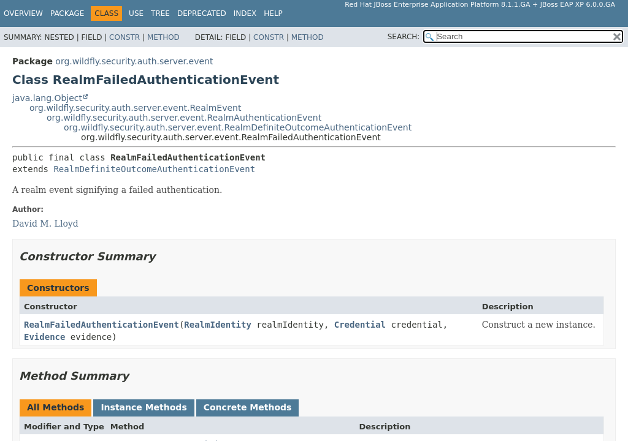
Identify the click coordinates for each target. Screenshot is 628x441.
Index (245, 13)
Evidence (44, 337)
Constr (124, 37)
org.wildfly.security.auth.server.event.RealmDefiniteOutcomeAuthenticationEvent (238, 127)
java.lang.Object (47, 98)
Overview (23, 13)
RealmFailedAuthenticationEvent (101, 325)
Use (136, 13)
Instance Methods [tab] (143, 407)
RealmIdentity (217, 325)
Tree (160, 13)
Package (67, 13)
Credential (360, 325)
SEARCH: (404, 36)
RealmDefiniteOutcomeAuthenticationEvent (154, 169)
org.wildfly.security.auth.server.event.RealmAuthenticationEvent (184, 118)
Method (163, 37)
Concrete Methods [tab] (248, 407)
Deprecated (201, 13)
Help (273, 13)
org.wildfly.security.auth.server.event (134, 61)
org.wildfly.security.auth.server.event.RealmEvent (135, 108)
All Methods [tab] (55, 407)
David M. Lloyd (45, 223)
